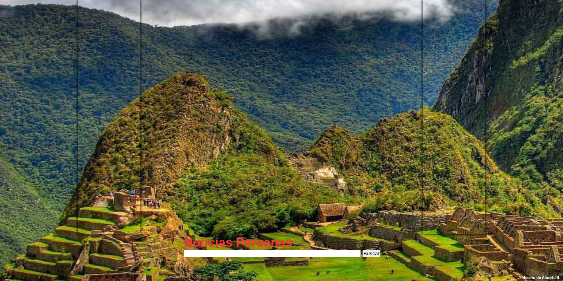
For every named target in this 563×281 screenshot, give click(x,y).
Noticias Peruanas (238, 242)
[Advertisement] (109, 117)
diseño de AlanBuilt (541, 278)
